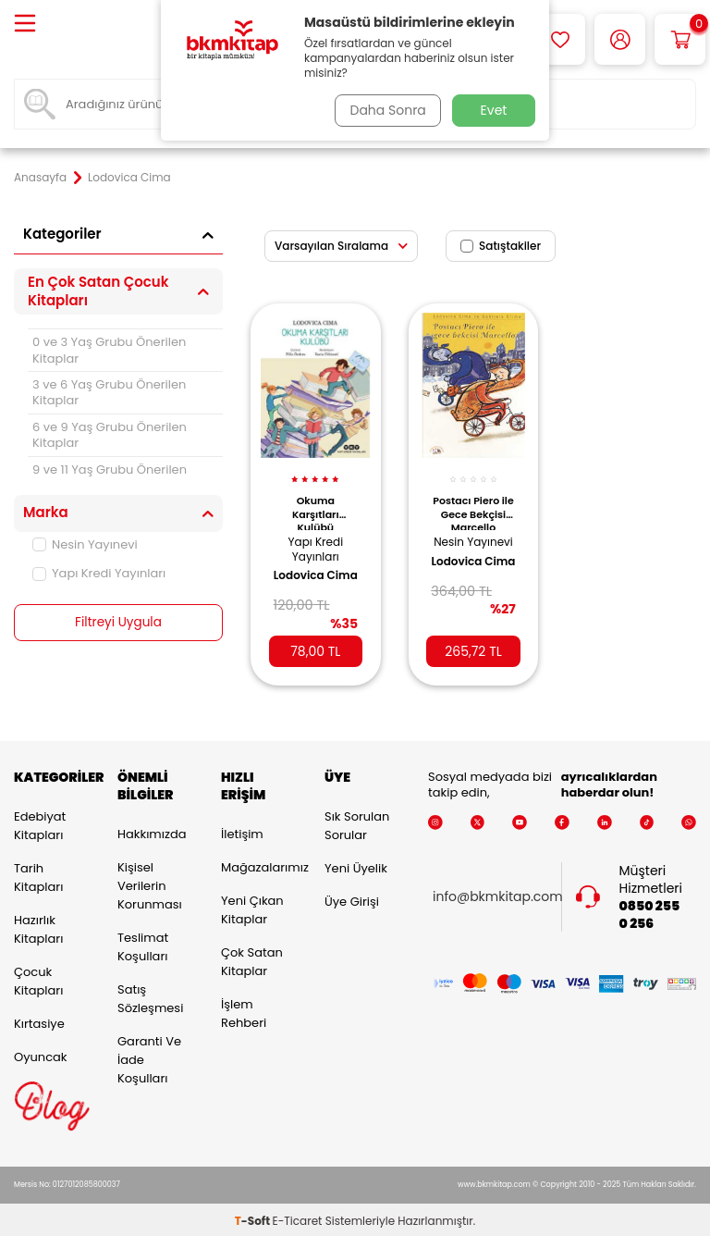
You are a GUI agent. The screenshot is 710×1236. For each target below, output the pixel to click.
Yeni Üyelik (355, 865)
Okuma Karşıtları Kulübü (315, 504)
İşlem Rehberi (243, 1010)
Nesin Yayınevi (85, 544)
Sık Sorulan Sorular (356, 823)
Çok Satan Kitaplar (252, 958)
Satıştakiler (500, 245)
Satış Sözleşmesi (150, 995)
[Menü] (25, 24)
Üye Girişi (351, 899)
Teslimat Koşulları (142, 943)
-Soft (254, 1218)
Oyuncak (40, 1054)
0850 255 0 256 (649, 912)
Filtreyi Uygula (119, 622)
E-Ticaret (298, 1218)
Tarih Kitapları (38, 875)
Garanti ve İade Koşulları (149, 1056)
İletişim (242, 830)
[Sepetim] (680, 39)
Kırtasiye (39, 1021)
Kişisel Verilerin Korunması (149, 882)
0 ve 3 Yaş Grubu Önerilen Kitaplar (109, 349)
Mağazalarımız (259, 863)
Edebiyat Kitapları (40, 823)
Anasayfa (40, 177)
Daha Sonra (385, 110)
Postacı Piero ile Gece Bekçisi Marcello (473, 504)
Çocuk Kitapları (38, 978)
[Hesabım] (619, 39)
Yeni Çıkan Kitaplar (252, 906)
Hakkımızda (151, 830)
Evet (494, 110)
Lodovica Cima (303, 575)
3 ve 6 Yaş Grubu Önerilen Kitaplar (109, 392)
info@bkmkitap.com (498, 894)
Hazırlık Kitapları (38, 926)
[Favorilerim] (559, 39)
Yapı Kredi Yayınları (98, 573)
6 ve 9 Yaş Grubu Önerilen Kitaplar (109, 434)
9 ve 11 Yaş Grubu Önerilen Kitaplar (109, 477)
